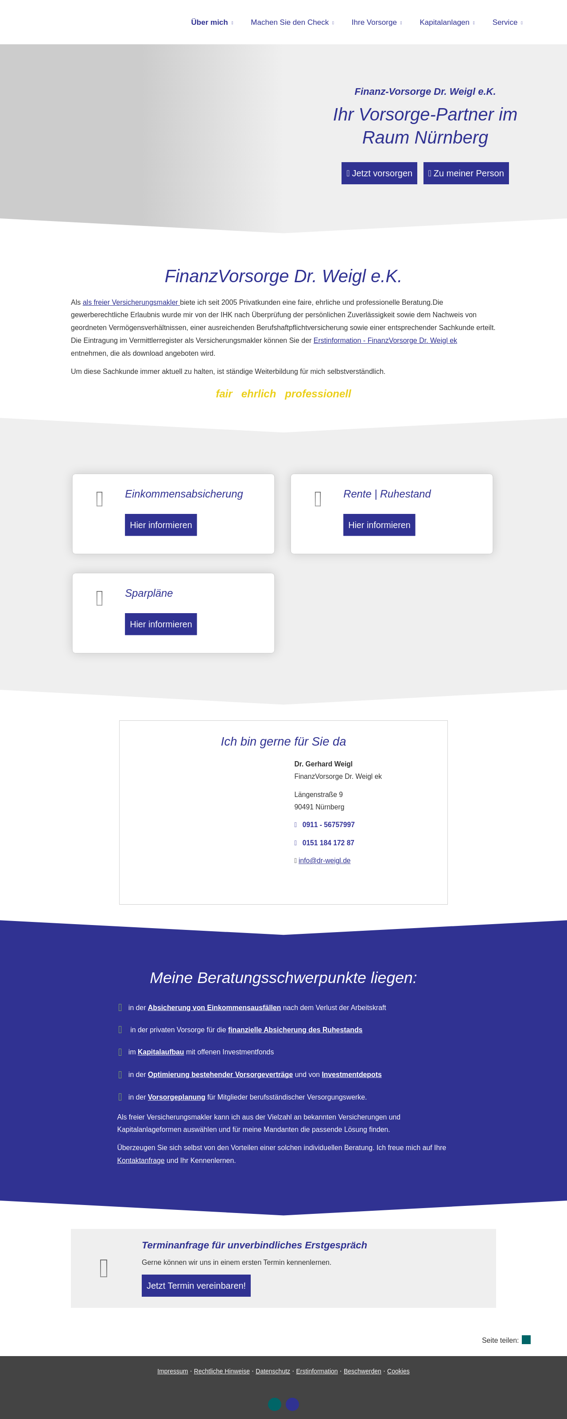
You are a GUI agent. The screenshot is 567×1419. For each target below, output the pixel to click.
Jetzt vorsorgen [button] (373, 172)
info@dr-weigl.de (321, 846)
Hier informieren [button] (158, 519)
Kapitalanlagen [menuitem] (445, 23)
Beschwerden (362, 1364)
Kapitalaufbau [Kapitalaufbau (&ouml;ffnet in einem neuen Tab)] (187, 1045)
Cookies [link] (398, 1364)
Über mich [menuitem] (209, 23)
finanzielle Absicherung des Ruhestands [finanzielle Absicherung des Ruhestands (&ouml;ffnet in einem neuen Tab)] (293, 1027)
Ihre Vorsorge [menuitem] (374, 23)
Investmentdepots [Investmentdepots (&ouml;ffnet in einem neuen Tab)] (337, 1062)
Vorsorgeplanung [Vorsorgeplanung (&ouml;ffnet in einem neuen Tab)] (199, 1080)
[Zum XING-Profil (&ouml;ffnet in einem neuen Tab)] (274, 1397)
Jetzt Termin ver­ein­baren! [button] (200, 1276)
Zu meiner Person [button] (473, 172)
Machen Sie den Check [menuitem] (290, 23)
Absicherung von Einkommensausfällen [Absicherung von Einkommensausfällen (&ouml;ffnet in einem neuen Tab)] (229, 1009)
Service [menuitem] (505, 23)
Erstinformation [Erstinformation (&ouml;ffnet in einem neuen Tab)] (317, 1364)
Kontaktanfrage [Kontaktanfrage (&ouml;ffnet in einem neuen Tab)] (171, 1130)
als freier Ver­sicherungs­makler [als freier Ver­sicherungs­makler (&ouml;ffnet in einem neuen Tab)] (131, 302)
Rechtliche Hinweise (222, 1364)
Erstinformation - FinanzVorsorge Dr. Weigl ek (385, 340)
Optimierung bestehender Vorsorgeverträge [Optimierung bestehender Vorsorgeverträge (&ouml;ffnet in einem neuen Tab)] (234, 1062)
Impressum (172, 1364)
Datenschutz (273, 1364)
